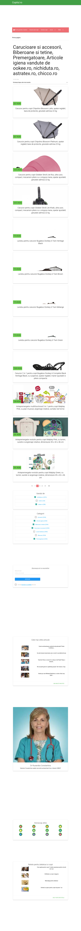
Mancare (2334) (42, 535)
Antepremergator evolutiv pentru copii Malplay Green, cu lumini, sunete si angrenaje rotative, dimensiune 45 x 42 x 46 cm (40, 475)
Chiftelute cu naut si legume (51, 874)
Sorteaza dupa (16, 79)
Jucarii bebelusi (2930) (42, 531)
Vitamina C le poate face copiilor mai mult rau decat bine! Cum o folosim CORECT (40, 768)
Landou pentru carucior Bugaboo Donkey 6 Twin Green (40, 340)
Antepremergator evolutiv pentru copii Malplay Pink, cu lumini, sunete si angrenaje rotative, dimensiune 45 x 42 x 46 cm (40, 440)
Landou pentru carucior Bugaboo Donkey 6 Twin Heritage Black (40, 242)
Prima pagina (16, 37)
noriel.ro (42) (42, 501)
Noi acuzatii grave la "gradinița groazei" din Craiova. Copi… (51, 666)
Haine (26, 34)
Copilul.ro (17, 2)
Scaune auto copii (33, 30)
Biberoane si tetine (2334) (41, 524)
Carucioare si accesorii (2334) (41, 528)
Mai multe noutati (59, 683)
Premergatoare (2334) (41, 539)
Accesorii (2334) (42, 517)
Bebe (61, 29)
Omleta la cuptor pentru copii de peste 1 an (51, 887)
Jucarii (17, 34)
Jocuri (53, 29)
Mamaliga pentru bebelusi (51, 880)
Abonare (27, 579)
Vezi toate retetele (58, 897)
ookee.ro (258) (41, 504)
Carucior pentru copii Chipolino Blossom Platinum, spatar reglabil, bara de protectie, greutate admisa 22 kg (40, 142)
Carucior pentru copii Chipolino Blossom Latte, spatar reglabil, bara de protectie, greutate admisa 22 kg (40, 109)
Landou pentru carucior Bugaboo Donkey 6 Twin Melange (40, 307)
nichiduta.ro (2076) (42, 497)
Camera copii (44, 30)
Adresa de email (18, 570)
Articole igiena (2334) (41, 521)
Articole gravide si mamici (20, 30)
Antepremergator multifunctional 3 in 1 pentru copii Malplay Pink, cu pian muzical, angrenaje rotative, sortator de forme (40, 407)
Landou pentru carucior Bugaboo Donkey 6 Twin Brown (40, 274)
